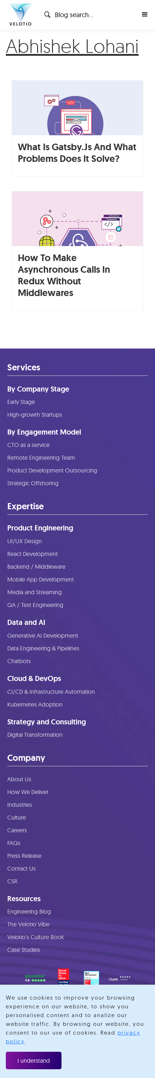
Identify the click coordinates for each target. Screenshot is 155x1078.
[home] (18, 15)
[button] (144, 14)
